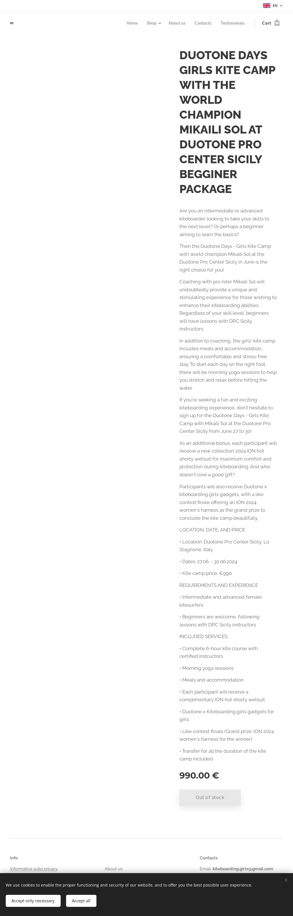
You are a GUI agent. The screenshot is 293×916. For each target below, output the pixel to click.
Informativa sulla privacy (34, 868)
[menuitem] (127, 23)
